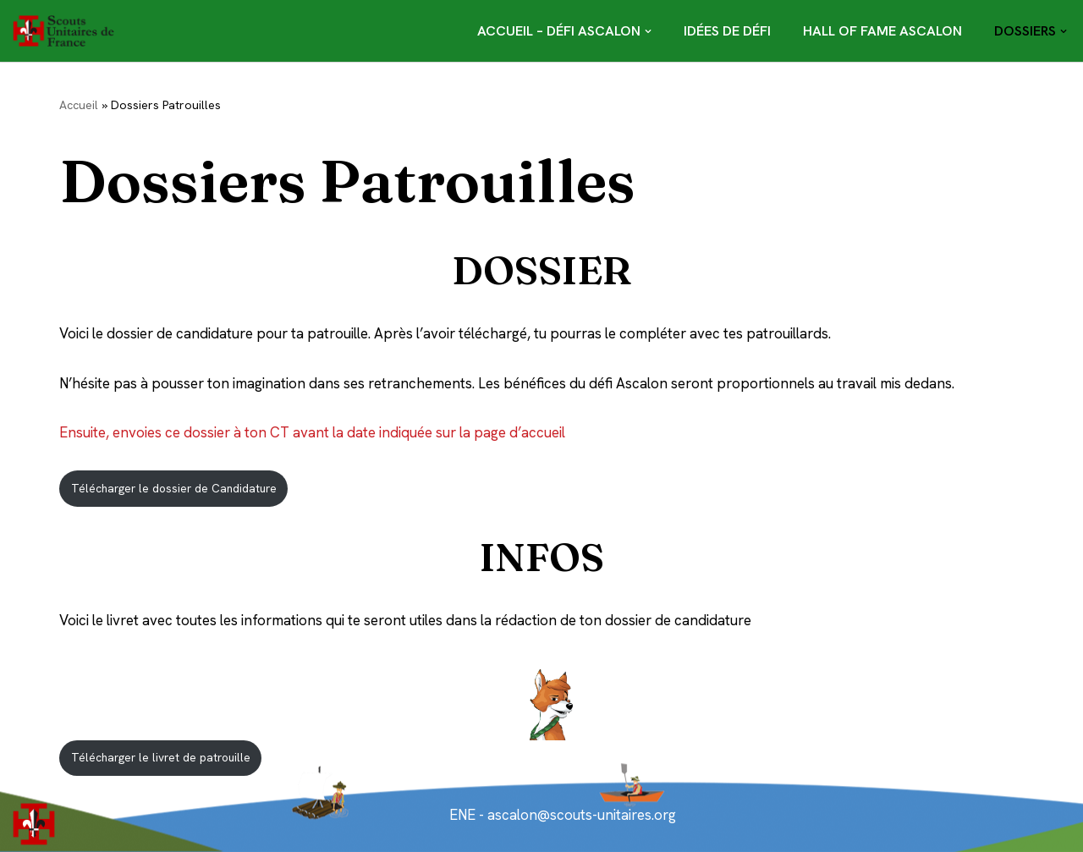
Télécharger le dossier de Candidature (174, 488)
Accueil (78, 105)
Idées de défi (727, 31)
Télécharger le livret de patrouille (160, 757)
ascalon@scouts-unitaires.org (580, 814)
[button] (648, 31)
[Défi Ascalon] (68, 31)
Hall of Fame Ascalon (882, 31)
